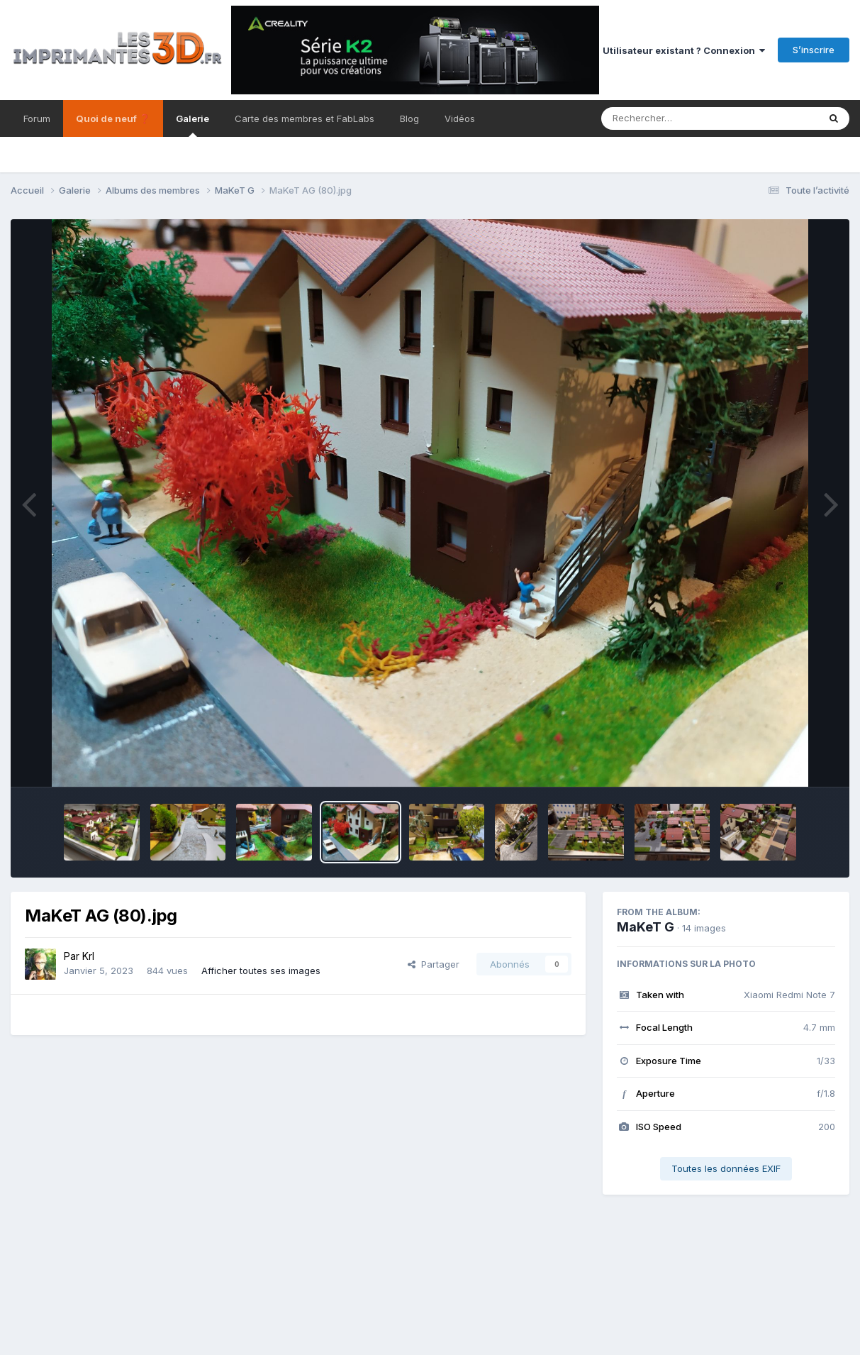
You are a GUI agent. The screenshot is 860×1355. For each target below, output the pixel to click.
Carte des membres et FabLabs (304, 118)
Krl (88, 956)
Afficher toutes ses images (260, 970)
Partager (433, 964)
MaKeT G (645, 926)
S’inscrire (813, 49)
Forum (36, 118)
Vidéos (460, 118)
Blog (409, 118)
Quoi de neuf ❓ (113, 118)
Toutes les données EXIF (726, 1168)
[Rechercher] (669, 118)
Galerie (192, 125)
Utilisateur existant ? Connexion (684, 50)
